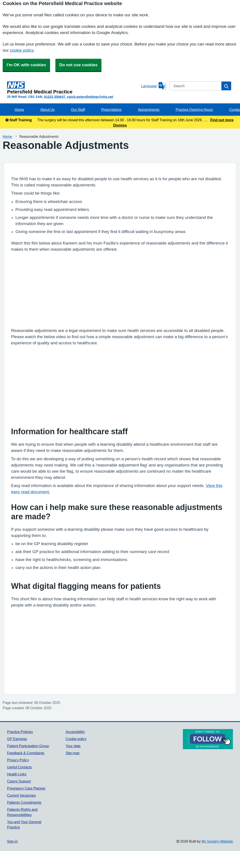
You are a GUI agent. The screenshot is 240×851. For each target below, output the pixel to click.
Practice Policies (20, 731)
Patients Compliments (24, 802)
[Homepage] (73, 87)
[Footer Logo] (208, 739)
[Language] (153, 85)
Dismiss (120, 125)
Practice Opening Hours (194, 109)
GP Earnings (17, 739)
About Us (47, 109)
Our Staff (78, 109)
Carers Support (19, 781)
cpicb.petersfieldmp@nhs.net (90, 96)
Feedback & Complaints (25, 753)
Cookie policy (76, 739)
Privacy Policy (18, 760)
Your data (73, 746)
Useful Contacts (19, 767)
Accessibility (75, 731)
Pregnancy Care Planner (26, 788)
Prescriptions (111, 109)
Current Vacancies (21, 795)
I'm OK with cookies (26, 65)
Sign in (12, 841)
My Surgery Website (217, 841)
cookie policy (21, 50)
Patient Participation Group (28, 746)
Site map (73, 753)
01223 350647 (54, 96)
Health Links (16, 774)
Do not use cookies (78, 65)
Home (19, 109)
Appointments (148, 109)
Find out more (222, 120)
